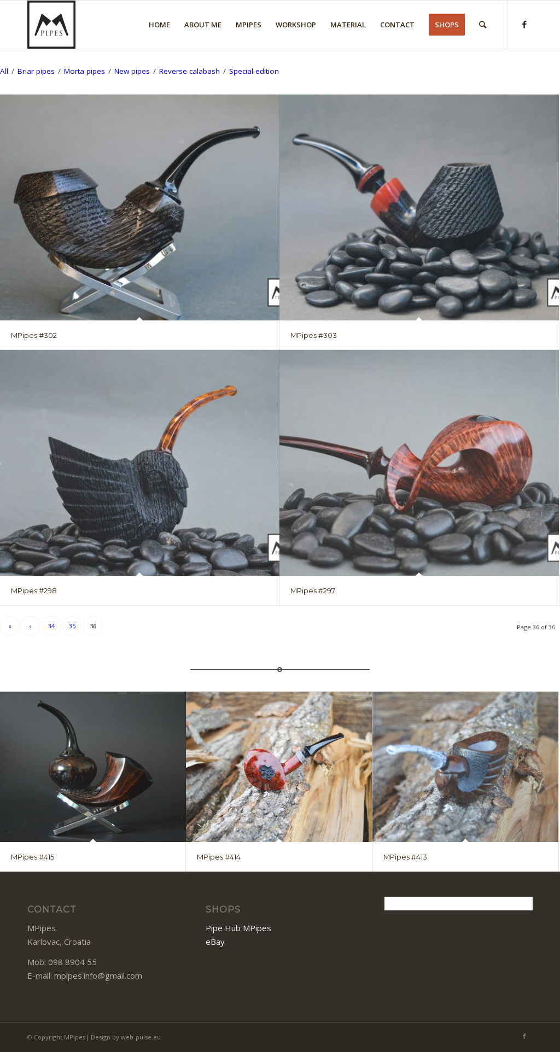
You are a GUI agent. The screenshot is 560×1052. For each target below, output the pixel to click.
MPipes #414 (219, 856)
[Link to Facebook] (524, 24)
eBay (215, 941)
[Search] (482, 25)
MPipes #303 (313, 335)
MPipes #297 (312, 590)
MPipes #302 (34, 335)
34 (51, 626)
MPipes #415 (32, 856)
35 (72, 626)
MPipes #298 (34, 590)
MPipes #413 (405, 856)
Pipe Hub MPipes (238, 927)
